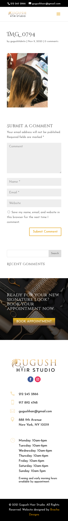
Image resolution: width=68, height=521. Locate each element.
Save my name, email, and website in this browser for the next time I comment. (33, 217)
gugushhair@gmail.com (35, 411)
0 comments (51, 41)
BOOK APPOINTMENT (34, 321)
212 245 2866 (28, 394)
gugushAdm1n (18, 41)
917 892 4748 (28, 402)
